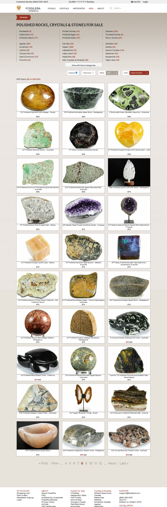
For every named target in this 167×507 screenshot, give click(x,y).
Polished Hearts (28, 38)
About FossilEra (48, 493)
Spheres (111, 31)
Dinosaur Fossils (78, 502)
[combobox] (138, 73)
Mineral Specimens (102, 493)
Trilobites (75, 493)
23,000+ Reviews (81, 2)
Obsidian (111, 44)
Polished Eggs (70, 34)
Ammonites (76, 500)
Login (145, 2)
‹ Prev (54, 463)
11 (95, 463)
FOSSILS (52, 8)
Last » (124, 463)
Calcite (24, 50)
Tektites (97, 500)
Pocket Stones (71, 31)
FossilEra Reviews (49, 500)
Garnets (68, 44)
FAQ (43, 495)
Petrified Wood (77, 504)
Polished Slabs (71, 38)
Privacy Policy (47, 502)
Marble (110, 47)
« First (43, 463)
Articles (44, 504)
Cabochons (26, 34)
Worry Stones (113, 38)
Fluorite (25, 60)
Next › (112, 463)
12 (100, 463)
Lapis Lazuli (69, 53)
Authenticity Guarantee (52, 497)
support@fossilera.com (129, 493)
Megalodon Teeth (78, 495)
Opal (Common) (28, 57)
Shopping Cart (23, 493)
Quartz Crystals (114, 50)
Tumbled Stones (114, 34)
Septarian (111, 53)
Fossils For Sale (78, 491)
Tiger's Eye (112, 60)
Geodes (97, 495)
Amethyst (25, 47)
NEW (91, 8)
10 (90, 463)
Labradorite (69, 50)
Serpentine (112, 57)
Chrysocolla (26, 53)
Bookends (25, 31)
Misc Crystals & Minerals (75, 60)
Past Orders (22, 495)
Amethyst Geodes (102, 502)
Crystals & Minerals (102, 491)
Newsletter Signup (25, 497)
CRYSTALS (64, 8)
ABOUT (100, 8)
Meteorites (99, 497)
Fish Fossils (76, 497)
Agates (24, 44)
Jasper (67, 47)
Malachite (68, 57)
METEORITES (79, 8)
